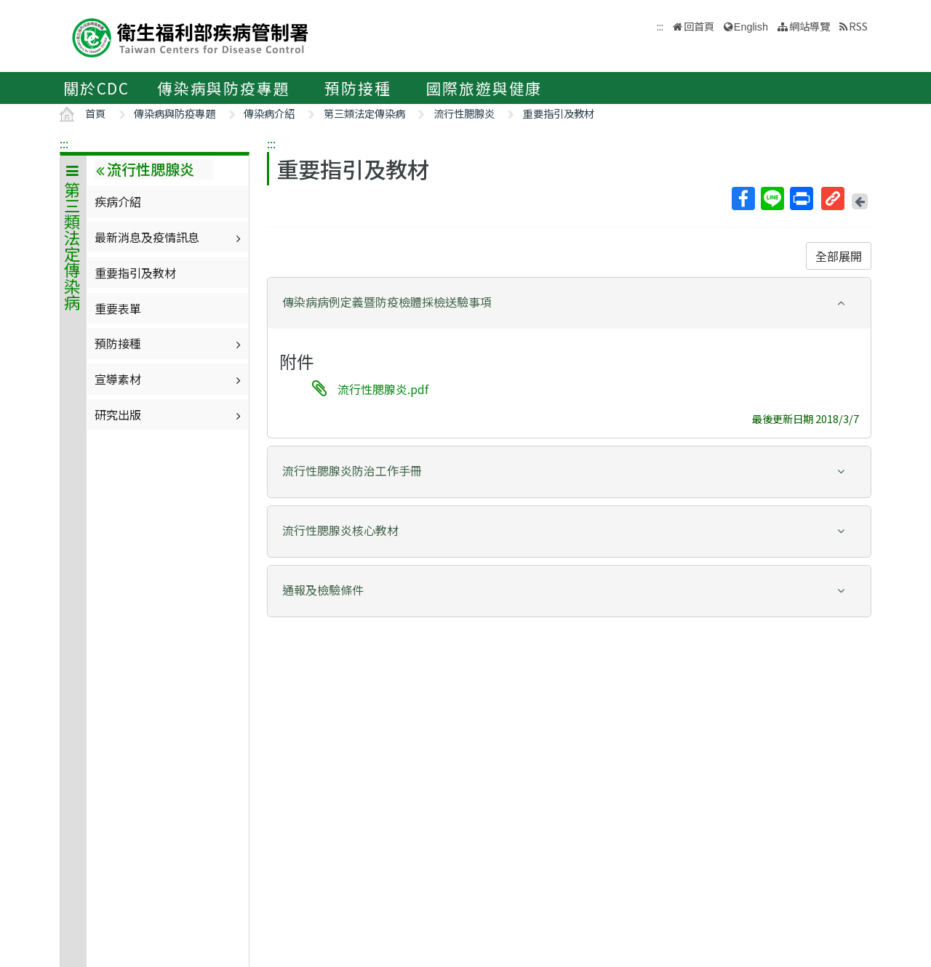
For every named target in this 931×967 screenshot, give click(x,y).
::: (64, 143)
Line (771, 198)
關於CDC (96, 88)
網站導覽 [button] (809, 25)
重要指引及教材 (558, 113)
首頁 (95, 113)
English (751, 27)
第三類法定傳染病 (364, 113)
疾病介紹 (118, 201)
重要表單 (118, 308)
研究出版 (169, 414)
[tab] (569, 303)
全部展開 (838, 256)
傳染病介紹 (269, 113)
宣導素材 (169, 379)
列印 (800, 198)
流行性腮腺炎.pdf (382, 389)
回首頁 (699, 25)
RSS (858, 25)
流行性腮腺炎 (464, 113)
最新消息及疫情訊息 (169, 237)
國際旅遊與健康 (484, 88)
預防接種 (357, 88)
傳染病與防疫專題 (223, 88)
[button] (569, 302)
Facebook (742, 198)
